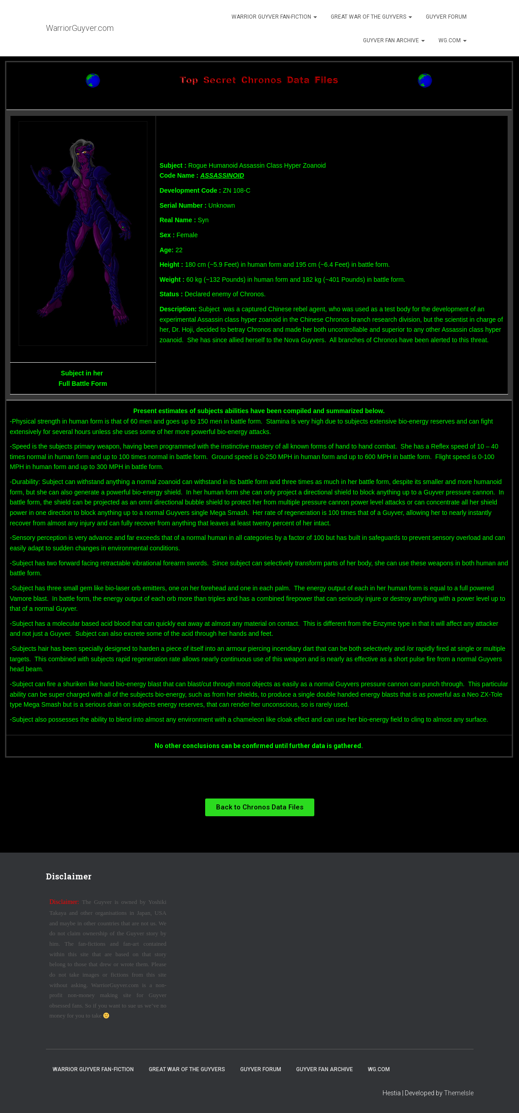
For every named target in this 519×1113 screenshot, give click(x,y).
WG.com (452, 40)
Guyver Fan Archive (394, 40)
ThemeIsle (459, 1093)
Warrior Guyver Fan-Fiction (274, 17)
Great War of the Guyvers (371, 17)
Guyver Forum (446, 17)
